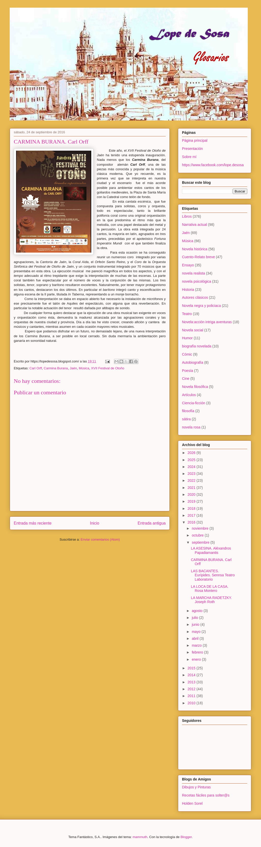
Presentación (192, 149)
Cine (185, 378)
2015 (192, 668)
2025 (192, 460)
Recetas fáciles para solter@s (205, 795)
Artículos (189, 395)
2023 (192, 474)
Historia (188, 290)
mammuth (140, 837)
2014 (192, 675)
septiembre (201, 542)
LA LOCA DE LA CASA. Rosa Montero (209, 588)
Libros (187, 216)
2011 (192, 696)
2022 (192, 480)
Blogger (186, 837)
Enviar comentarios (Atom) (100, 539)
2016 (192, 522)
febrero (198, 652)
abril (195, 638)
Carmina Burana (56, 368)
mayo (196, 632)
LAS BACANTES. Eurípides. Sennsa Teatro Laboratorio (213, 575)
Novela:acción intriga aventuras (207, 322)
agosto (197, 611)
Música (84, 368)
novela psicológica (196, 281)
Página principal (194, 140)
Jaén (73, 368)
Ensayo (188, 265)
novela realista (193, 273)
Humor (187, 338)
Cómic (187, 354)
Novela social (192, 330)
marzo (197, 645)
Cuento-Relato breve (198, 257)
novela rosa (191, 427)
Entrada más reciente (32, 523)
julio (195, 618)
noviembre (200, 528)
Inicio (94, 523)
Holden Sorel (192, 803)
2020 (192, 494)
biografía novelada (196, 346)
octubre (198, 535)
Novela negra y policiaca (201, 306)
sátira (186, 419)
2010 (192, 703)
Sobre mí (189, 157)
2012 (192, 689)
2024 (192, 467)
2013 (192, 682)
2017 (192, 515)
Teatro (187, 314)
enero (197, 659)
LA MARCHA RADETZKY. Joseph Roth (211, 600)
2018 (192, 508)
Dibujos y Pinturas (196, 787)
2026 (192, 453)
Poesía (187, 371)
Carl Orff (35, 368)
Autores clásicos (195, 297)
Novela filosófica (195, 387)
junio (196, 624)
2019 (192, 501)
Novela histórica (194, 249)
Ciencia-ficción (193, 403)
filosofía (188, 411)
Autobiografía (192, 362)
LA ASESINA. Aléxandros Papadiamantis (211, 550)
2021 (192, 488)
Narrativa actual (194, 225)
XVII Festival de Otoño (107, 368)
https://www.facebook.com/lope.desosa (213, 165)
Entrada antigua (152, 523)
